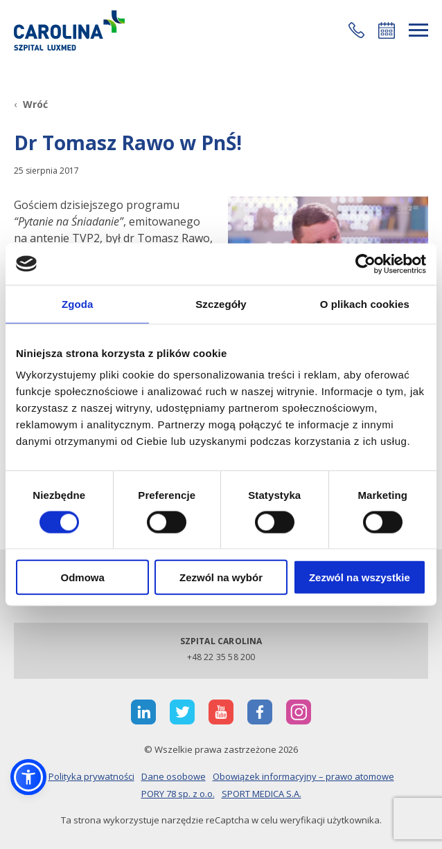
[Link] (69, 30)
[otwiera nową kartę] (143, 712)
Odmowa (83, 577)
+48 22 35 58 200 (221, 656)
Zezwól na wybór (221, 577)
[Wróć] (31, 104)
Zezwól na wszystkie (359, 577)
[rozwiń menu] (418, 30)
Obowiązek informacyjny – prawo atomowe (303, 776)
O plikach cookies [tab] (364, 303)
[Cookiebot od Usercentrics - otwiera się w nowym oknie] (365, 263)
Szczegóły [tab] (220, 303)
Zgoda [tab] (78, 303)
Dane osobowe (173, 776)
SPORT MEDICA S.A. (261, 793)
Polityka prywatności (91, 776)
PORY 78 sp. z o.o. (178, 793)
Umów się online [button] (386, 30)
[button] (356, 30)
